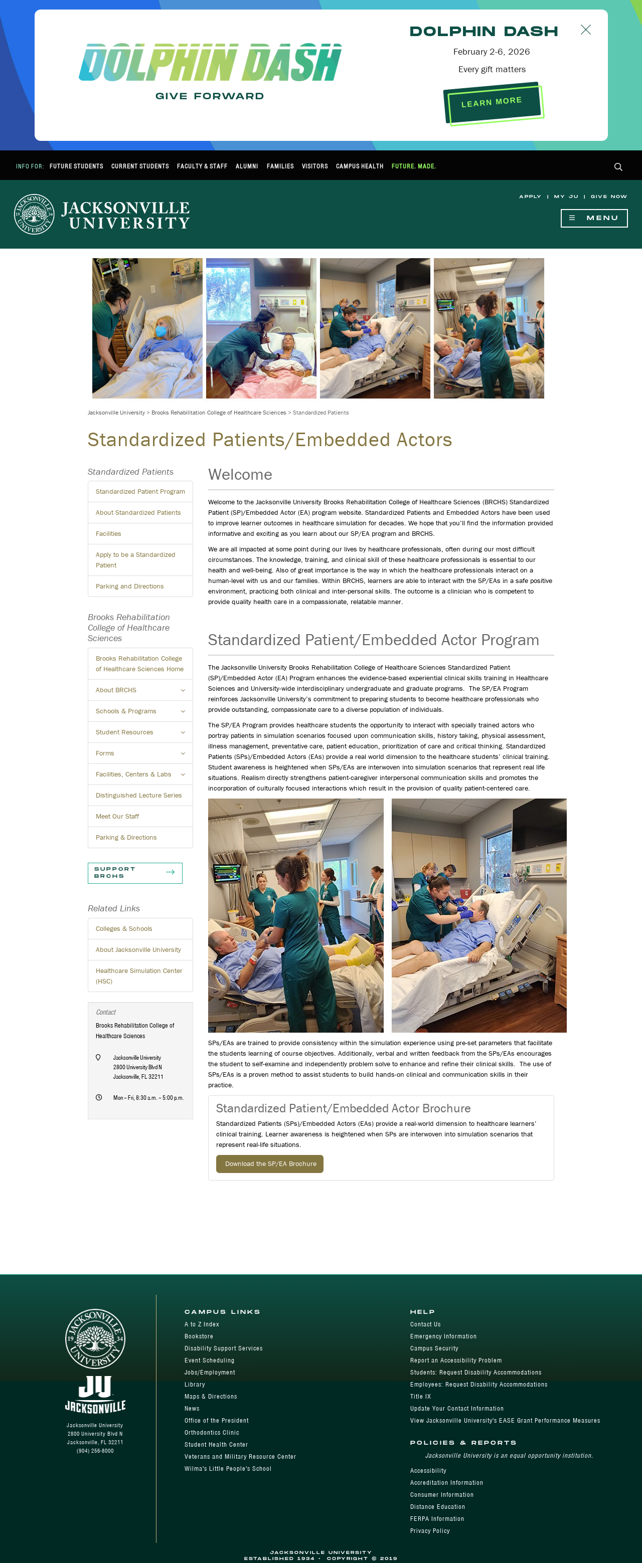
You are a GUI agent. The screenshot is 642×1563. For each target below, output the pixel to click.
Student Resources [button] (144, 735)
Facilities (108, 533)
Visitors (315, 166)
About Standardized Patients (138, 512)
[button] (618, 167)
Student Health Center (216, 1444)
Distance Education (437, 1506)
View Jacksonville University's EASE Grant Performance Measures (505, 1420)
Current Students (140, 166)
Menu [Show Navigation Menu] (594, 218)
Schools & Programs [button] (144, 714)
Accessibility (428, 1470)
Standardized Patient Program (140, 491)
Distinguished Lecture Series (139, 795)
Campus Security (434, 1348)
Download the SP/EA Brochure (269, 1163)
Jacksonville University (116, 412)
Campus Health (360, 166)
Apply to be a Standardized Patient (136, 559)
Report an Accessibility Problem (456, 1360)
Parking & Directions (126, 837)
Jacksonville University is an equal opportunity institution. (509, 1455)
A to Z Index (202, 1324)
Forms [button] (144, 756)
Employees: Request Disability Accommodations (479, 1384)
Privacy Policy (430, 1530)
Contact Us (425, 1324)
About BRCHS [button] (144, 693)
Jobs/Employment (210, 1372)
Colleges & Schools (124, 928)
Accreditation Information (447, 1482)
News (192, 1408)
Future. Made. (414, 166)
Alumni (247, 166)
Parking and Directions (130, 586)
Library (195, 1384)
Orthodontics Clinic (212, 1432)
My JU (566, 197)
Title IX (420, 1396)
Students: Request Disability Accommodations (476, 1372)
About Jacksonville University (138, 949)
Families (280, 166)
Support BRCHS (135, 873)
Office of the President (217, 1420)
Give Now (609, 197)
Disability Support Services (224, 1348)
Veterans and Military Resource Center (240, 1456)
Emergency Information (443, 1336)
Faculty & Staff (202, 166)
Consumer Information (442, 1494)
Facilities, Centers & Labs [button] (144, 777)
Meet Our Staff (117, 816)
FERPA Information (437, 1518)
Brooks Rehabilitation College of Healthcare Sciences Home (140, 663)
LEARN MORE (492, 102)
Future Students (76, 166)
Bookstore (199, 1336)
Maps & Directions (211, 1396)
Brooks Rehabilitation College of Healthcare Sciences (218, 412)
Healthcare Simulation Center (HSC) (139, 976)
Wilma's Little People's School (228, 1468)
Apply (530, 197)
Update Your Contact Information (457, 1408)
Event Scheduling (210, 1360)
